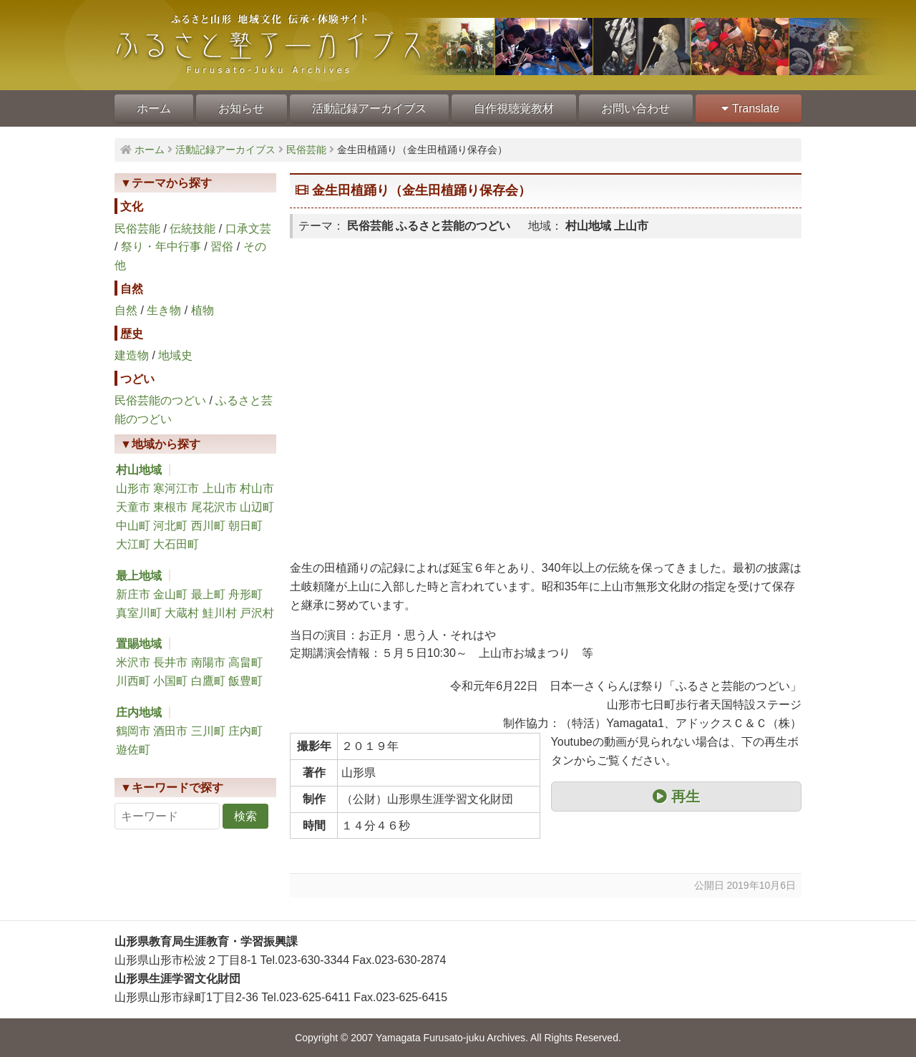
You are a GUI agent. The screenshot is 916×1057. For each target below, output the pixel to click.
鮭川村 (220, 613)
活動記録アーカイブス (369, 108)
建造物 (131, 355)
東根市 (170, 507)
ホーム (154, 108)
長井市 (170, 662)
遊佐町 (133, 750)
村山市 (257, 488)
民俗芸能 (137, 229)
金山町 (170, 594)
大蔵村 (182, 613)
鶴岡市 (133, 731)
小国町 (170, 681)
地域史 (175, 355)
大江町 (133, 544)
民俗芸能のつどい (160, 400)
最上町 (208, 594)
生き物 (164, 310)
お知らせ (241, 108)
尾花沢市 (214, 507)
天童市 (133, 507)
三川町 (208, 731)
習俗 (221, 246)
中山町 (133, 526)
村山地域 (139, 470)
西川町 (208, 526)
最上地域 (139, 576)
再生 (676, 796)
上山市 (220, 488)
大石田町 (176, 544)
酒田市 (170, 731)
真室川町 (139, 613)
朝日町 (245, 526)
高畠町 (245, 662)
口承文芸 (248, 229)
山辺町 (257, 507)
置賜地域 (139, 644)
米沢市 (133, 662)
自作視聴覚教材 (514, 108)
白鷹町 (208, 681)
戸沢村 (257, 613)
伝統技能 (192, 229)
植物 (202, 310)
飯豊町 (245, 681)
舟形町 (245, 594)
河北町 (170, 526)
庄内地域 (139, 712)
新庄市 (133, 594)
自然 (125, 310)
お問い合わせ (635, 108)
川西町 (133, 681)
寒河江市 (176, 488)
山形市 (133, 488)
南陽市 (208, 662)
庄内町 (245, 731)
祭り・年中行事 (161, 246)
